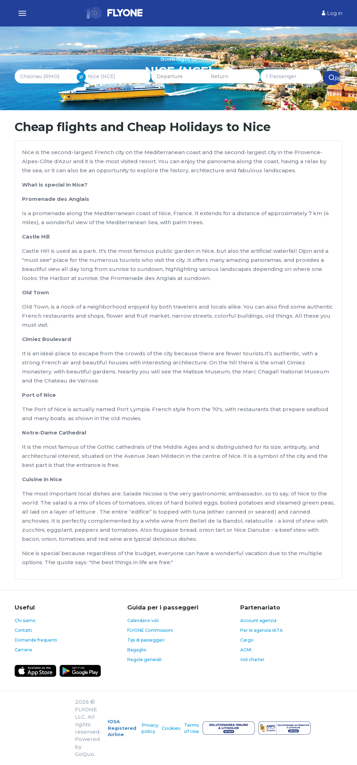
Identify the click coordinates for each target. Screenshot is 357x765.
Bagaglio (136, 649)
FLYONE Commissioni (150, 630)
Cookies (171, 728)
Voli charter (252, 659)
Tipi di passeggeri (146, 640)
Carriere (23, 649)
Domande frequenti (36, 640)
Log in (332, 13)
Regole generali (144, 659)
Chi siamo (25, 620)
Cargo (246, 640)
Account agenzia (258, 620)
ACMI (245, 649)
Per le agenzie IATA (261, 630)
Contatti (23, 630)
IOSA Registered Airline (122, 728)
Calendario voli (143, 620)
